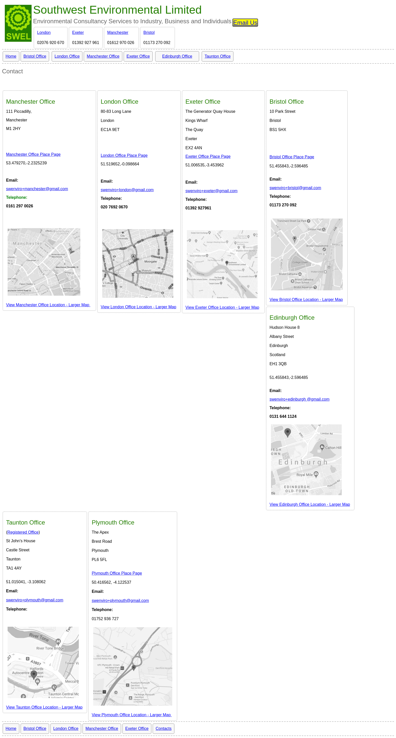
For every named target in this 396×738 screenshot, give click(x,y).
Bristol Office (34, 56)
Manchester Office (103, 56)
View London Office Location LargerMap (138, 307)
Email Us (245, 22)
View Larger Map (306, 299)
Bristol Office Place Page (291, 157)
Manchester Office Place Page (33, 154)
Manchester (118, 32)
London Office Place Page (124, 155)
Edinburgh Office (177, 56)
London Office (67, 56)
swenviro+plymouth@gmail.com (34, 600)
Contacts (163, 728)
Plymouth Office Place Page (117, 573)
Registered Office (22, 532)
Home (11, 56)
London (44, 32)
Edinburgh (291, 317)
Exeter (78, 32)
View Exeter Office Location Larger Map (222, 307)
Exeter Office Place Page (207, 156)
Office (30, 101)
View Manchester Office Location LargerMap (48, 305)
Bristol (149, 32)
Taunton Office (218, 56)
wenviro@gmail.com (37, 189)
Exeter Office (138, 56)
